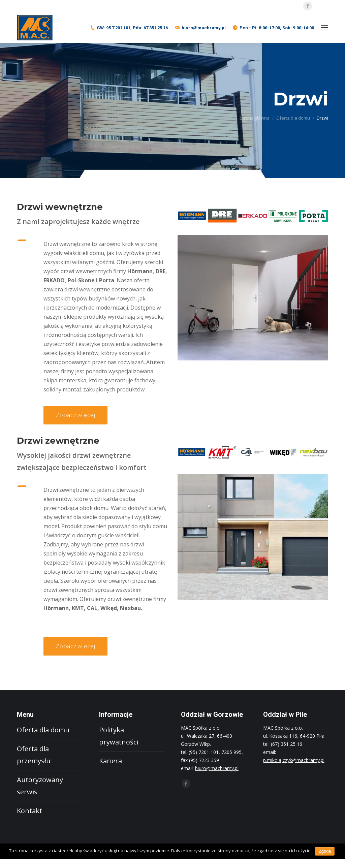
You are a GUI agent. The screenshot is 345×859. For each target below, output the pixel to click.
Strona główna (255, 118)
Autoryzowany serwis (40, 785)
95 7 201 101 (118, 27)
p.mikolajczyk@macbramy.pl (293, 760)
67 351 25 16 (156, 27)
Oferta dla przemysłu (34, 754)
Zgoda (325, 851)
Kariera (110, 760)
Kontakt (29, 810)
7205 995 (231, 752)
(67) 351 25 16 (286, 744)
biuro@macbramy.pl (204, 27)
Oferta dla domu (293, 118)
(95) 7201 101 (204, 752)
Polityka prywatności (118, 735)
